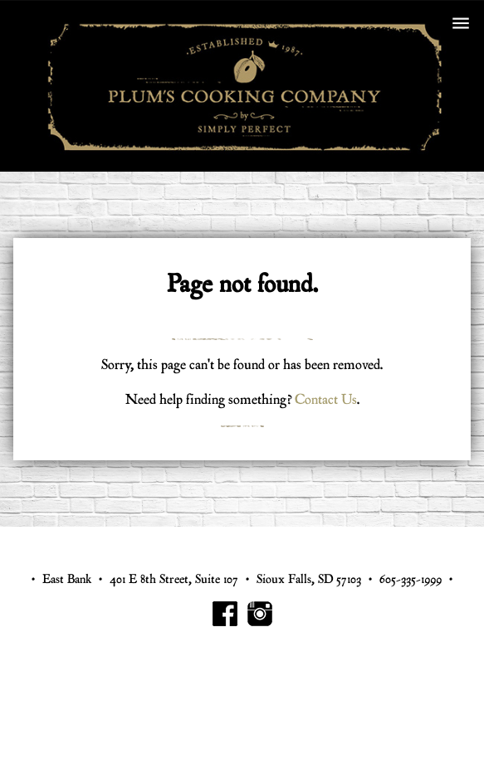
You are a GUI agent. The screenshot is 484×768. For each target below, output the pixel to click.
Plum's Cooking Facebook (225, 613)
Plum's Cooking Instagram (259, 613)
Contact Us (326, 399)
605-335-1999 (410, 579)
